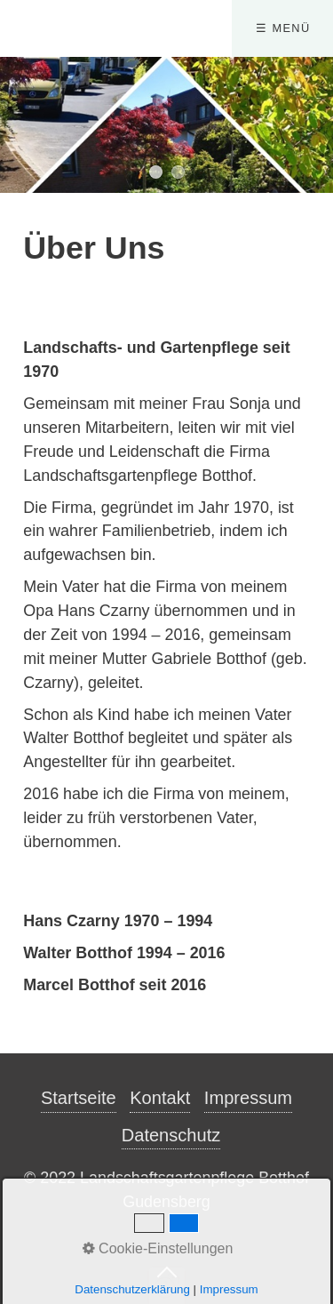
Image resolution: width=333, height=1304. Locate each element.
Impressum (248, 1098)
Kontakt (160, 1098)
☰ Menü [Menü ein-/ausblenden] (283, 28)
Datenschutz (171, 1135)
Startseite (78, 1098)
